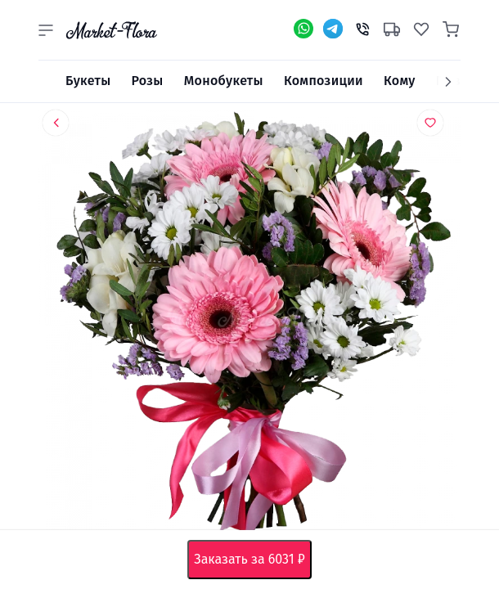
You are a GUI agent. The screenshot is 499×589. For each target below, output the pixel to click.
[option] (249, 323)
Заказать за (252, 559)
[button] (45, 30)
